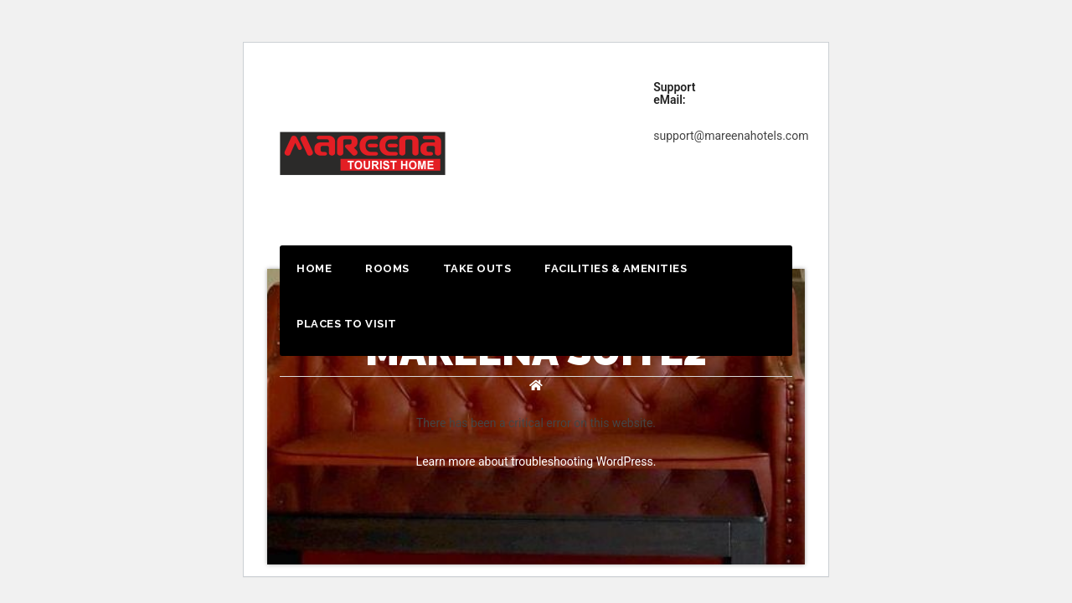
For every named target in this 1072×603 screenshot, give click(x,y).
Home (314, 268)
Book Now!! (780, 96)
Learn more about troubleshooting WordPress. (536, 461)
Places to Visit (346, 323)
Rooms (387, 268)
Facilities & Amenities (615, 268)
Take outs (477, 268)
